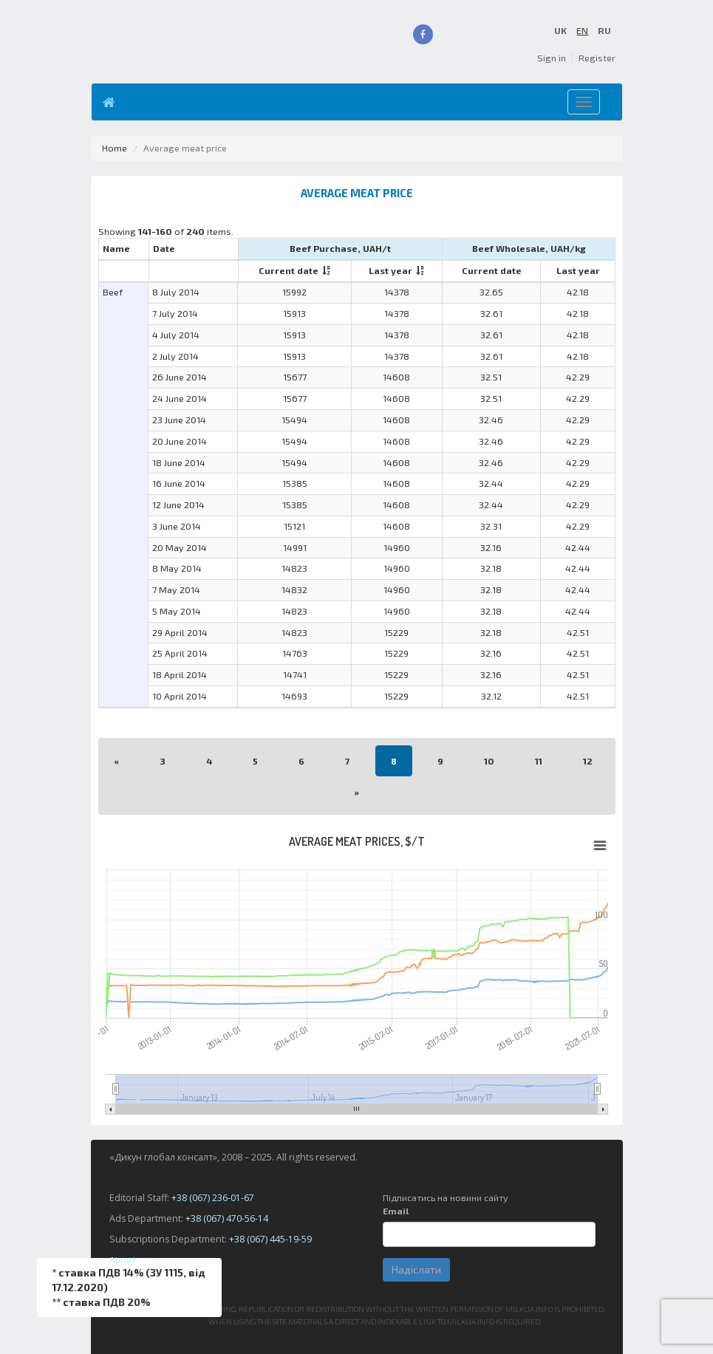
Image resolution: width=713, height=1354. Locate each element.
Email (396, 1211)
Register (597, 58)
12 (588, 760)
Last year (390, 270)
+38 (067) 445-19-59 (270, 1239)
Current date (288, 270)
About (122, 1259)
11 (538, 760)
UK (560, 30)
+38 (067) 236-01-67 (212, 1197)
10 (489, 760)
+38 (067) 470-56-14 (226, 1218)
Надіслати (416, 1269)
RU (604, 30)
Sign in (551, 58)
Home (114, 148)
